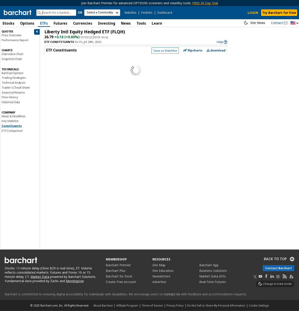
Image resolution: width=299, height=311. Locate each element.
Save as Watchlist (165, 51)
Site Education (162, 270)
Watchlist (130, 13)
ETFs (44, 23)
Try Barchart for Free (279, 13)
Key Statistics (10, 121)
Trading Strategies (14, 78)
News (126, 23)
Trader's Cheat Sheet (16, 87)
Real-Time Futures (212, 282)
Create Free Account (121, 282)
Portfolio (146, 13)
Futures (60, 23)
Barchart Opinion (13, 73)
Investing (106, 23)
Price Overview (11, 35)
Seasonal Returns (13, 92)
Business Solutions (213, 270)
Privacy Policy (175, 305)
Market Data (39, 277)
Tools (141, 23)
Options (27, 23)
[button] (294, 23)
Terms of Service (152, 305)
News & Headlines (14, 116)
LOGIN (253, 13)
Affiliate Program (127, 305)
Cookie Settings (259, 305)
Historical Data (11, 102)
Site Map (158, 265)
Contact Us (172, 294)
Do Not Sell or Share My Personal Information (216, 305)
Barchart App (209, 265)
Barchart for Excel (119, 276)
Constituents (12, 126)
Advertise (159, 282)
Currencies (82, 23)
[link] (222, 42)
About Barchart (103, 305)
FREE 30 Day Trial (205, 3)
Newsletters (161, 276)
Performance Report (15, 40)
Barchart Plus (116, 270)
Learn (157, 23)
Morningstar (74, 281)
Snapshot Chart (12, 59)
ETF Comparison (12, 131)
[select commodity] (102, 12)
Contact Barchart (278, 268)
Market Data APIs (212, 276)
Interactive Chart (12, 54)
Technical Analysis (13, 83)
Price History (10, 97)
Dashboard (164, 13)
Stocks (8, 23)
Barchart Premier (118, 265)
